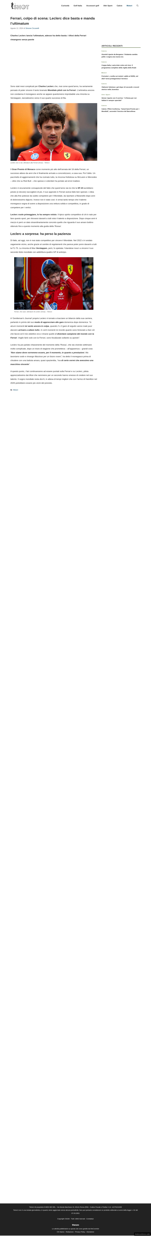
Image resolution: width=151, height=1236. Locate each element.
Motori (129, 6)
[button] (137, 5)
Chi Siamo (60, 1232)
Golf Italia (78, 6)
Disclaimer (90, 1232)
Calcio (119, 6)
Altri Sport (107, 6)
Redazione (70, 1232)
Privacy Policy (80, 1232)
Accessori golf (92, 6)
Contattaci (90, 1219)
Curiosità (65, 6)
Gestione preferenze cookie (142, 1234)
